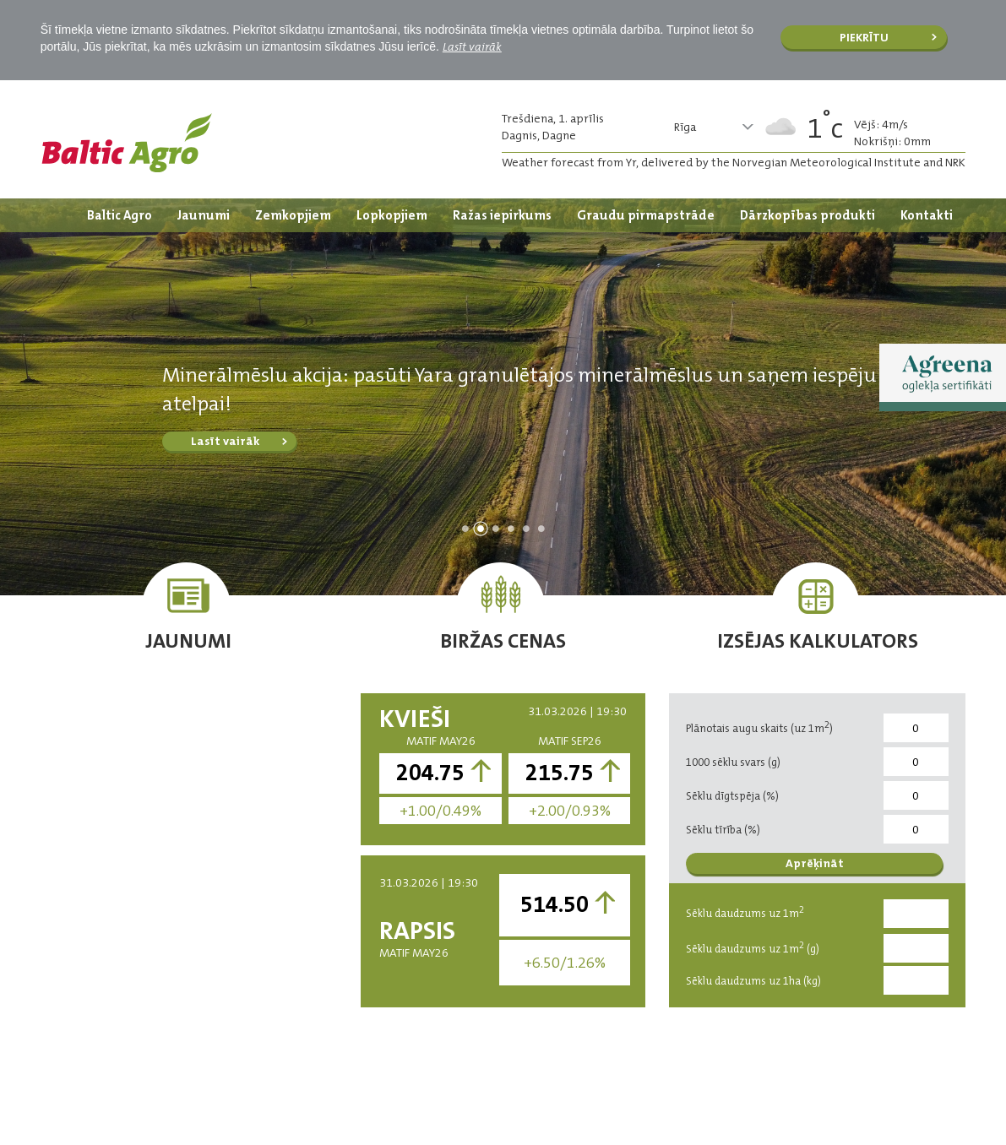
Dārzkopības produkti (807, 215)
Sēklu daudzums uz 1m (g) (752, 947)
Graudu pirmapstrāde (646, 215)
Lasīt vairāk (472, 46)
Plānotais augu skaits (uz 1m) (759, 727)
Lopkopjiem (391, 215)
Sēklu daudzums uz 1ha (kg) (753, 981)
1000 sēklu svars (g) (733, 762)
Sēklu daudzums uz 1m (745, 912)
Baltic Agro (119, 215)
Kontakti (926, 215)
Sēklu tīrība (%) (723, 829)
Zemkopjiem (293, 215)
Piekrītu (864, 37)
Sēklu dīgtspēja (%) (732, 796)
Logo (127, 142)
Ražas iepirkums (502, 215)
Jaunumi (203, 215)
